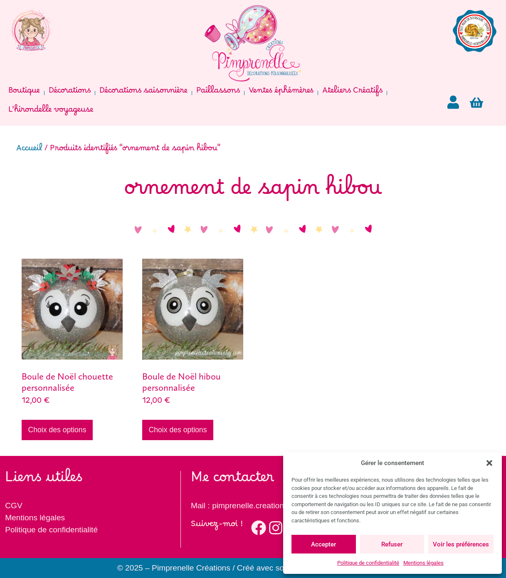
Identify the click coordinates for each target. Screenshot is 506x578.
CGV (13, 505)
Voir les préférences (461, 544)
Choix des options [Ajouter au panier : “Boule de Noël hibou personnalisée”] (178, 430)
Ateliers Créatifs (352, 93)
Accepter (323, 544)
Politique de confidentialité (368, 563)
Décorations (70, 93)
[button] (489, 463)
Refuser (391, 544)
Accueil (29, 150)
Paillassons (218, 93)
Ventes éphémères (281, 93)
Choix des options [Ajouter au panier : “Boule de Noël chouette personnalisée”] (57, 430)
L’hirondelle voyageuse (51, 112)
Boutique (24, 93)
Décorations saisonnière (143, 93)
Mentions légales (423, 563)
